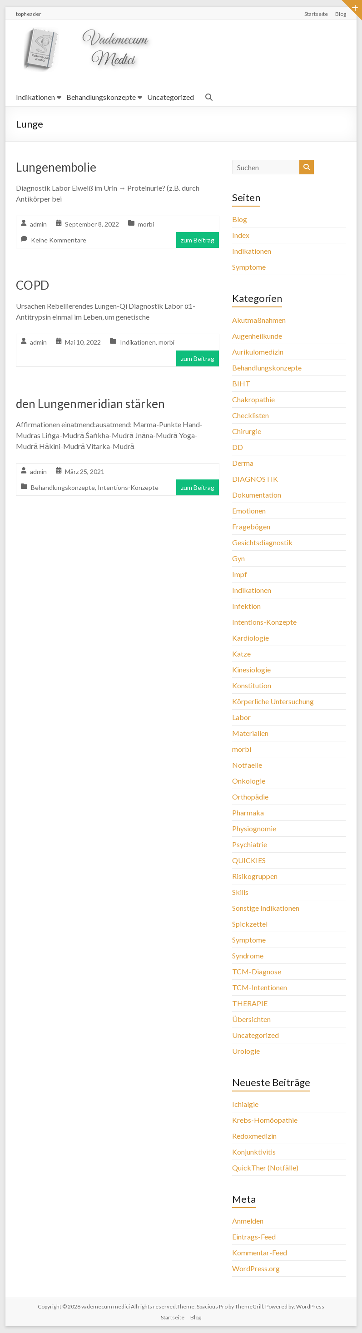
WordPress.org (256, 1268)
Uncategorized (170, 97)
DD (237, 447)
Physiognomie (254, 828)
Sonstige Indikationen (265, 907)
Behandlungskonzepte (101, 97)
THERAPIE (250, 1003)
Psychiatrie (249, 844)
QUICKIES (249, 860)
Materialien (250, 733)
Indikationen (35, 97)
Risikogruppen (255, 876)
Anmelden (247, 1220)
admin (38, 224)
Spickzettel (250, 923)
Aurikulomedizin (257, 351)
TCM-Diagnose (256, 971)
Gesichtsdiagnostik (262, 542)
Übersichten (251, 1019)
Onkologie (248, 780)
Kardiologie (250, 637)
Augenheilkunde (257, 335)
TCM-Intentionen (259, 987)
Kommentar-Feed (259, 1252)
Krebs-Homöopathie (265, 1120)
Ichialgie (245, 1104)
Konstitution (251, 685)
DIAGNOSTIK (255, 478)
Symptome (249, 266)
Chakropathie (253, 399)
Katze (241, 653)
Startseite (316, 13)
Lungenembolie (56, 167)
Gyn (238, 558)
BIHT (241, 383)
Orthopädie (250, 796)
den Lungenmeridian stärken (90, 403)
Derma (242, 463)
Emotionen (249, 510)
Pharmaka (248, 812)
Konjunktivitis (254, 1151)
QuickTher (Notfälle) (265, 1167)
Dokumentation (256, 494)
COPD (32, 285)
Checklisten (250, 415)
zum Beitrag (197, 240)
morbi (146, 224)
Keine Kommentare (58, 240)
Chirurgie (246, 431)
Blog (340, 13)
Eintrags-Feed (254, 1236)
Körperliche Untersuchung (273, 701)
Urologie (246, 1051)
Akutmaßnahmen (259, 320)
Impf (239, 574)
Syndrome (247, 955)
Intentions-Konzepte (128, 487)
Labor (241, 717)
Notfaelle (247, 764)
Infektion (246, 606)
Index (240, 235)
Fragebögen (251, 526)
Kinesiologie (251, 669)
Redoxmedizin (254, 1135)
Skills (240, 892)
